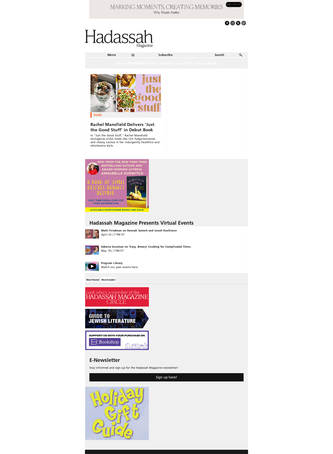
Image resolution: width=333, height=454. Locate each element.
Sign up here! (166, 377)
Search (219, 55)
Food (98, 115)
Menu (111, 55)
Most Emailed (108, 279)
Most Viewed (92, 279)
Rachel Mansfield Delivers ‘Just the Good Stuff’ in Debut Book (122, 127)
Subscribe (165, 55)
